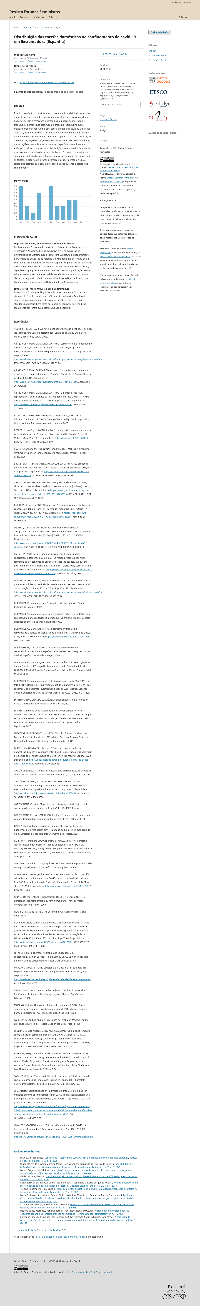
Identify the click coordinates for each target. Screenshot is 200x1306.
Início (16, 27)
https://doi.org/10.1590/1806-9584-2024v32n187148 (47, 82)
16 (44, 1229)
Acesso (187, 2)
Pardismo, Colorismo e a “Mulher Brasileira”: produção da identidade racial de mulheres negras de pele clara (77, 1197)
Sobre (52, 17)
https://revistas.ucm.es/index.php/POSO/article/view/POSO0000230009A (52, 979)
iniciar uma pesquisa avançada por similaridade (60, 1236)
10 (26, 1229)
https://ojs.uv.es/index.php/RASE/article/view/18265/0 (42, 942)
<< (15, 1229)
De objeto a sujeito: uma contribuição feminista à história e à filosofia (83, 1176)
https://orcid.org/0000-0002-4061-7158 (30, 61)
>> (65, 1229)
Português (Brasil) (157, 60)
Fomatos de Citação (111, 104)
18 (51, 1229)
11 (29, 1229)
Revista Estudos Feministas (34, 11)
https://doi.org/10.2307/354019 (71, 437)
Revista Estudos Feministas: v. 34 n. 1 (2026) (100, 1213)
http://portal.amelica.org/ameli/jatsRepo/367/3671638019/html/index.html (53, 1136)
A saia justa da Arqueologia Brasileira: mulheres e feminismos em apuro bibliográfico (75, 1218)
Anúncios (39, 17)
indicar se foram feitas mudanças (115, 256)
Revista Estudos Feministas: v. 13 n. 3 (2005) (53, 1207)
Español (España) (157, 55)
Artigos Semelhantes (27, 1151)
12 (32, 1229)
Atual (12, 17)
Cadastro (176, 2)
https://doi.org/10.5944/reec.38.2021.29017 (68, 885)
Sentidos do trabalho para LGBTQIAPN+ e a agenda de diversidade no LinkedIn (86, 1157)
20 (57, 1229)
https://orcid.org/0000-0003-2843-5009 (30, 72)
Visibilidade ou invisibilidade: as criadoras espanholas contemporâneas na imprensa (74, 1212)
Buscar (183, 17)
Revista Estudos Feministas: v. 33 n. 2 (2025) (98, 1167)
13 (35, 1229)
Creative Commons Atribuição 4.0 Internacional (87, 1272)
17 (48, 1229)
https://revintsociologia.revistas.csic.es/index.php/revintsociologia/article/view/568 (58, 359)
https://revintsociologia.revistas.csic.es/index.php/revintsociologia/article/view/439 (58, 592)
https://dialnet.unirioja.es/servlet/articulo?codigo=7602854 (45, 793)
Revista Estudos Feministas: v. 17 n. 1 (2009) (68, 1173)
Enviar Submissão (159, 32)
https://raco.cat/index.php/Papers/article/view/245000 (43, 404)
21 (60, 1229)
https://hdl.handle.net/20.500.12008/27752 (68, 636)
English (152, 50)
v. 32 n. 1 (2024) (42, 27)
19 (54, 1229)
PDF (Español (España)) (115, 54)
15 (41, 1229)
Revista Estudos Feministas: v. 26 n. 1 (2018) (94, 1185)
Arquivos (24, 17)
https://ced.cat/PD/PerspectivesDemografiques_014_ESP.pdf (45, 381)
